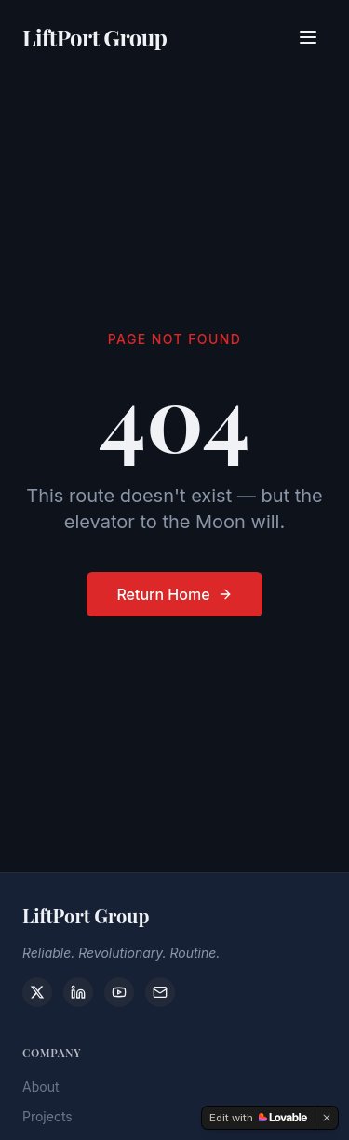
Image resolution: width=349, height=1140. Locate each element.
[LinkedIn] (78, 992)
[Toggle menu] (308, 36)
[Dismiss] (326, 1118)
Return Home (174, 594)
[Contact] (160, 992)
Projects (47, 1122)
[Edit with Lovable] (258, 1118)
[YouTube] (119, 992)
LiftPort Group (94, 36)
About (40, 1092)
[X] (37, 992)
